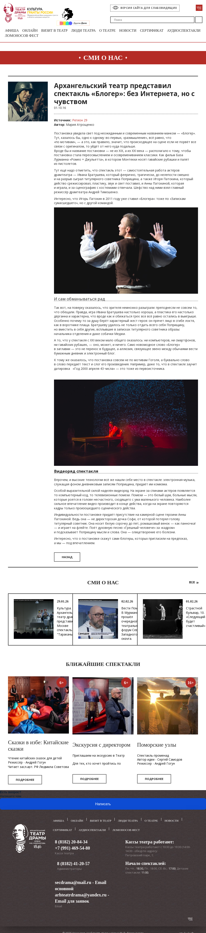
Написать (103, 805)
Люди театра (87, 31)
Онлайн (31, 31)
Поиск (198, 19)
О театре (113, 31)
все (192, 582)
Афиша (12, 31)
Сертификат (159, 31)
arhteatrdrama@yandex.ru (80, 894)
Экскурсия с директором (101, 745)
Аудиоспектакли (22, 36)
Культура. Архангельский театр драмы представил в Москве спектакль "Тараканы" (68, 622)
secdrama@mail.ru (73, 881)
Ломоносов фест (62, 36)
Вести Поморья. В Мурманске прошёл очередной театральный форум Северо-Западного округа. (133, 624)
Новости (134, 31)
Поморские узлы (156, 745)
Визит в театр (57, 31)
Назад (67, 557)
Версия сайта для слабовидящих (148, 8)
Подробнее (25, 780)
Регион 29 (79, 121)
